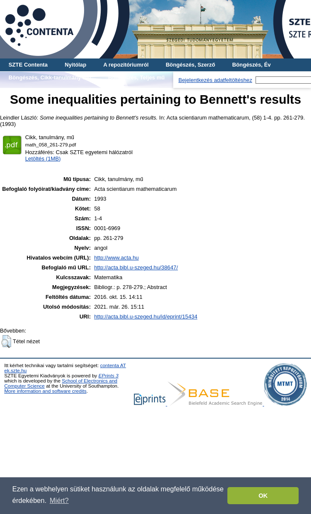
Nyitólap (75, 64)
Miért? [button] (59, 500)
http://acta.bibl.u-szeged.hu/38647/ (136, 267)
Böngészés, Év (251, 64)
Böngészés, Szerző (190, 64)
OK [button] (263, 495)
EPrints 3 (109, 375)
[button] (6, 341)
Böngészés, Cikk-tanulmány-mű (50, 77)
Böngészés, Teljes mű (136, 77)
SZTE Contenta (28, 64)
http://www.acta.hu (116, 257)
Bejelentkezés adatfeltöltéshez (215, 80)
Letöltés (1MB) (43, 158)
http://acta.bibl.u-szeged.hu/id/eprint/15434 (146, 316)
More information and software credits (45, 391)
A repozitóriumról (125, 64)
